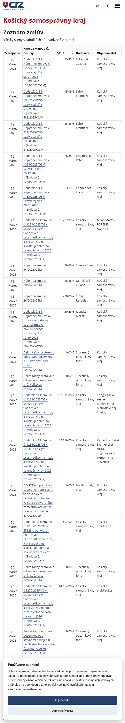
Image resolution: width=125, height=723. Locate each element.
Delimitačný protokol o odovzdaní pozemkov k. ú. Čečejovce (38, 571)
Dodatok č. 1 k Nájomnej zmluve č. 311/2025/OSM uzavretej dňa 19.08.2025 (36, 132)
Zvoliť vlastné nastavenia (24, 689)
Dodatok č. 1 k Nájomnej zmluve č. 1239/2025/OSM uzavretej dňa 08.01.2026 (36, 68)
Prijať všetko (62, 700)
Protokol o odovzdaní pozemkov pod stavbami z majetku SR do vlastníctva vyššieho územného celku (39, 639)
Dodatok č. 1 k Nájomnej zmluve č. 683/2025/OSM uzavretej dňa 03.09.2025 (36, 100)
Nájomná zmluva (35, 265)
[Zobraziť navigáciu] (117, 6)
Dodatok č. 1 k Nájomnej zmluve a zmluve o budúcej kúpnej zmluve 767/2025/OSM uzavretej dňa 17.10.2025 (36, 324)
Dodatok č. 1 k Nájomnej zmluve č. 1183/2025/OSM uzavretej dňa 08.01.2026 (36, 196)
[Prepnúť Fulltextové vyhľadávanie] (97, 6)
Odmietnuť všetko (62, 710)
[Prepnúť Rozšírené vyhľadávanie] (107, 6)
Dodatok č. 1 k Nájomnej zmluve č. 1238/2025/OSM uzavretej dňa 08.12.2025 (36, 164)
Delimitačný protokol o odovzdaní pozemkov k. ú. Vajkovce (38, 380)
